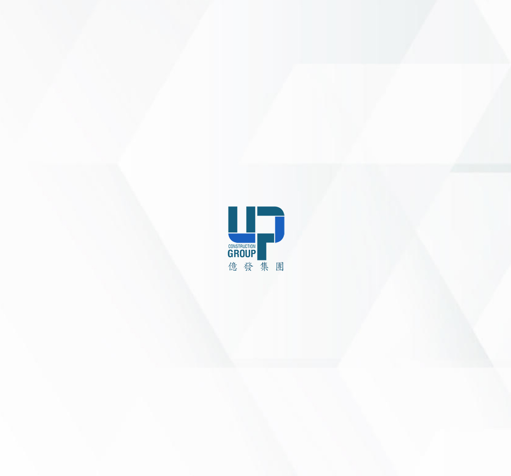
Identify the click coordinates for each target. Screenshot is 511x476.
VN (29, 466)
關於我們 (19, 222)
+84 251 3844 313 (306, 380)
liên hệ (417, 71)
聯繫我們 (19, 301)
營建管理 (453, 352)
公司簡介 (376, 318)
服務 (14, 238)
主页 (14, 206)
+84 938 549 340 (299, 395)
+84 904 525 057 (294, 388)
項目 (14, 254)
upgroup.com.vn (305, 417)
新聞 (371, 340)
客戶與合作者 (381, 352)
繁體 (42, 466)
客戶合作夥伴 (25, 285)
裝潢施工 (453, 363)
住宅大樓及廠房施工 (465, 329)
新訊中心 (19, 269)
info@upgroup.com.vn (290, 406)
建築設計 (453, 318)
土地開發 (453, 340)
